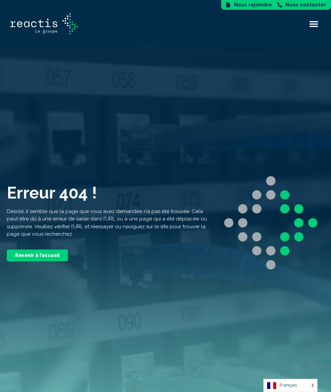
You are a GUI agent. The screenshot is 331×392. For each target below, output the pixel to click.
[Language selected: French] (290, 385)
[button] (314, 24)
